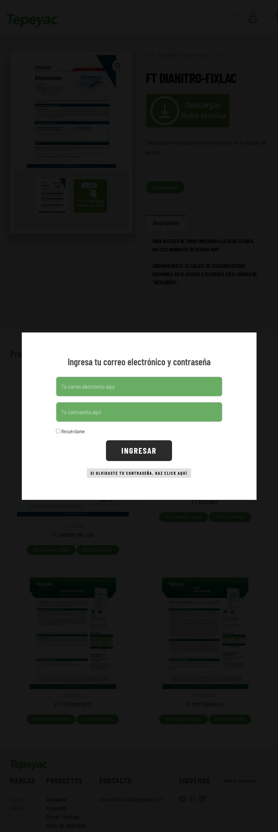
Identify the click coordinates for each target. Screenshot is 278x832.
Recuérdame (70, 428)
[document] (139, 416)
